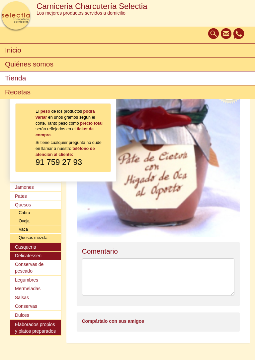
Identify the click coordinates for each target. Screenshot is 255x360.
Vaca (23, 229)
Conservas (26, 306)
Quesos (23, 204)
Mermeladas (28, 288)
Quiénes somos (29, 64)
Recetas (18, 92)
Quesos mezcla (33, 237)
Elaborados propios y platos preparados (35, 328)
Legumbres (26, 280)
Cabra (24, 212)
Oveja (24, 221)
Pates (21, 196)
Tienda (15, 78)
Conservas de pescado (29, 268)
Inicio (13, 50)
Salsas (22, 297)
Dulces (22, 315)
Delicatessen (28, 255)
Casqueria (25, 247)
